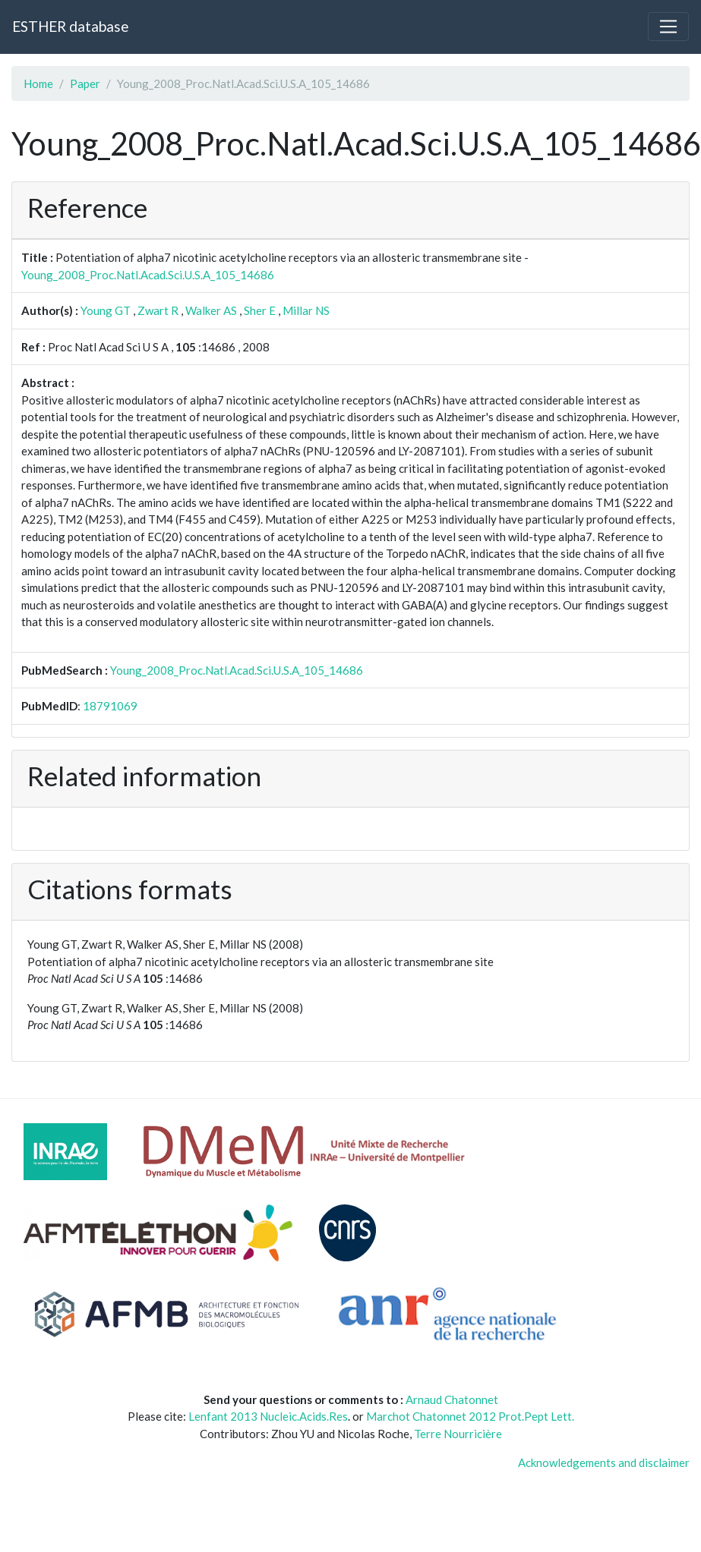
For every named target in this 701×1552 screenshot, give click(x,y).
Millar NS (306, 310)
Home (38, 83)
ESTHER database (70, 26)
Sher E (260, 310)
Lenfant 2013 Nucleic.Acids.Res (268, 1416)
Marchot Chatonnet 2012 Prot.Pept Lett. (470, 1416)
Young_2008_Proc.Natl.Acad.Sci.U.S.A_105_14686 (147, 275)
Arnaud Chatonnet (452, 1399)
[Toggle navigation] (668, 26)
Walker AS (211, 310)
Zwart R (157, 310)
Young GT (106, 310)
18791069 (110, 706)
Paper (85, 83)
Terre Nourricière (458, 1433)
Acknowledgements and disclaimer (604, 1462)
